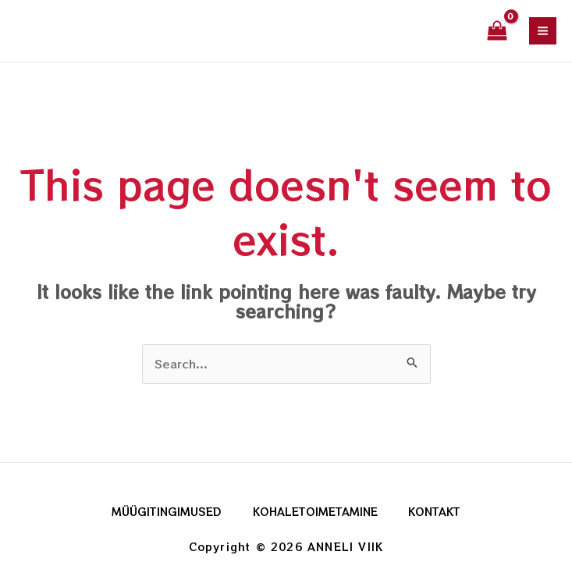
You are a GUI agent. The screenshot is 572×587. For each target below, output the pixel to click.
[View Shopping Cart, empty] (497, 31)
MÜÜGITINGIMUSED (167, 511)
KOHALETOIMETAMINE (315, 511)
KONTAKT (435, 511)
